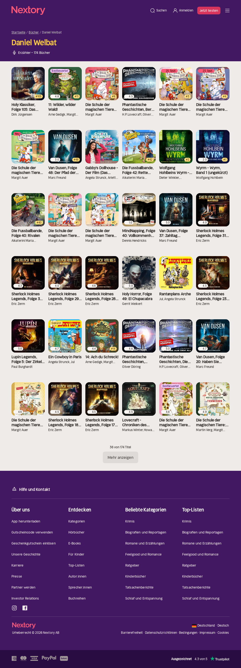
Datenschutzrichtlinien (161, 633)
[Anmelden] (183, 10)
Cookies (223, 633)
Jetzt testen (209, 10)
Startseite (18, 32)
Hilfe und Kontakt (30, 489)
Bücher (34, 32)
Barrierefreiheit (132, 633)
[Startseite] (79, 10)
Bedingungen (188, 633)
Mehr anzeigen (120, 457)
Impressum (207, 633)
